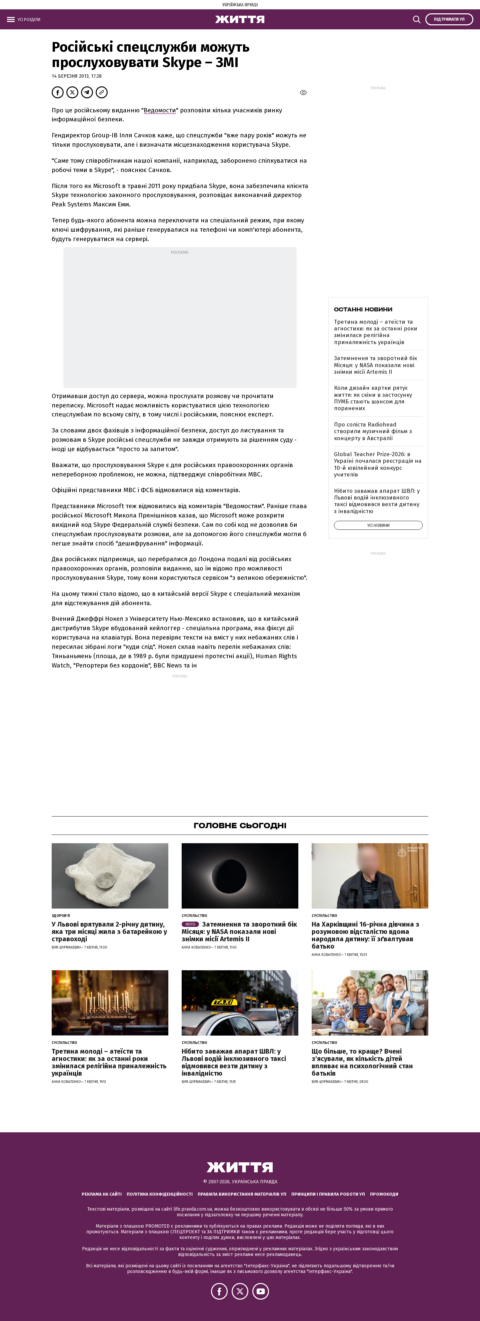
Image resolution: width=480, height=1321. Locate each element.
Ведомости (160, 110)
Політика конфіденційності (160, 1194)
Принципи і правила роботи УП (328, 1194)
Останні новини (363, 309)
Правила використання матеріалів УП (242, 1194)
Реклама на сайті (102, 1194)
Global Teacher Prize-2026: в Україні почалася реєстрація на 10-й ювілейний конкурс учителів (378, 464)
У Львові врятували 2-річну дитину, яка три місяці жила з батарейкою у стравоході (109, 931)
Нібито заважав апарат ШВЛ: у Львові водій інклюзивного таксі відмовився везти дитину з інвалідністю (377, 501)
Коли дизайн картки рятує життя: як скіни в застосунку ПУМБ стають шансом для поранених (373, 398)
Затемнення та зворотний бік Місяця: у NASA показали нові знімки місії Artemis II (375, 365)
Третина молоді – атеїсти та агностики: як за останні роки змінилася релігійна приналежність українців (375, 332)
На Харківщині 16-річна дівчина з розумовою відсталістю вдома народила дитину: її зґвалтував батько (365, 935)
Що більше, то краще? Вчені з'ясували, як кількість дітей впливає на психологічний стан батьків (362, 1062)
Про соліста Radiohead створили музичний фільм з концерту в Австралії (373, 431)
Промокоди (384, 1194)
